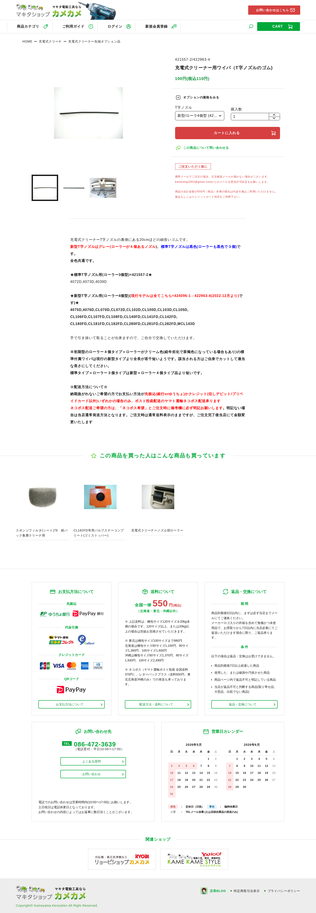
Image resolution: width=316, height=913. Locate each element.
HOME (27, 40)
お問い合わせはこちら (270, 9)
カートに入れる (227, 132)
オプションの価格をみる (202, 96)
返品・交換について (243, 703)
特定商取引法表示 (247, 890)
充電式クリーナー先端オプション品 (94, 40)
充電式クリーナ (50, 40)
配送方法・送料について (156, 703)
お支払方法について (70, 703)
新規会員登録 (160, 26)
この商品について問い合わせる (207, 146)
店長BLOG (218, 890)
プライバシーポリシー (284, 890)
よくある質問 (91, 761)
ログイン (117, 26)
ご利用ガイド (74, 26)
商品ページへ (42, 505)
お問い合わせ (91, 773)
